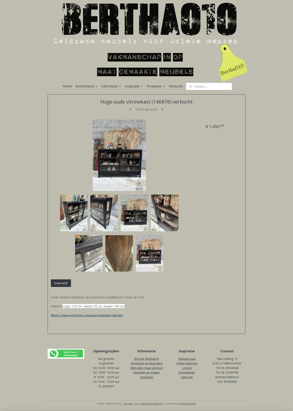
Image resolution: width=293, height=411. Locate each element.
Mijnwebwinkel (187, 403)
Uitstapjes (146, 377)
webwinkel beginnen (152, 403)
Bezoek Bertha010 (146, 359)
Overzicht (61, 283)
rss (136, 403)
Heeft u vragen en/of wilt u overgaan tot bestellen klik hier (86, 315)
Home (67, 86)
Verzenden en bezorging (146, 363)
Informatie (111, 86)
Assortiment (86, 86)
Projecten (156, 86)
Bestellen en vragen (146, 372)
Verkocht (176, 86)
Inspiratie (134, 86)
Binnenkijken (186, 372)
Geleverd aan (187, 359)
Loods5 (187, 368)
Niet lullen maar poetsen (146, 368)
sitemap (128, 403)
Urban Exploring (186, 363)
